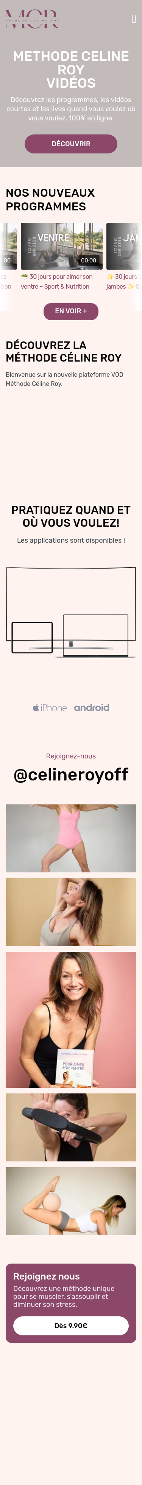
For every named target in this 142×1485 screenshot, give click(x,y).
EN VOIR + (71, 311)
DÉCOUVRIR (71, 144)
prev (7, 267)
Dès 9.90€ (71, 1326)
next (135, 267)
